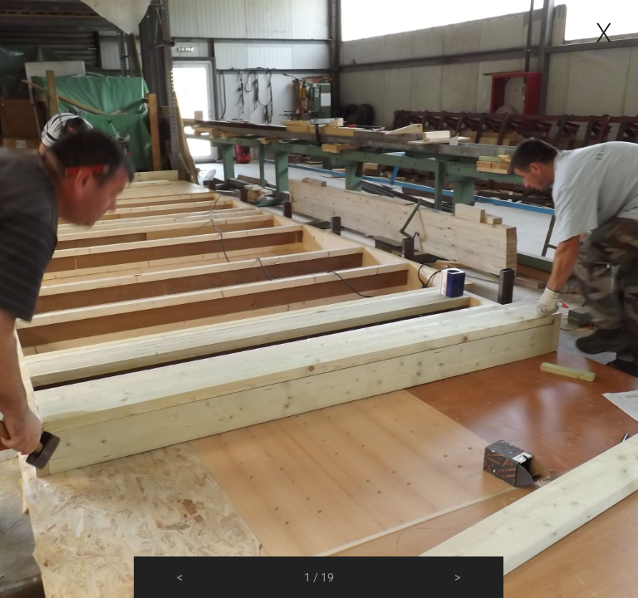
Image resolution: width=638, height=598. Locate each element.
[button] (180, 577)
